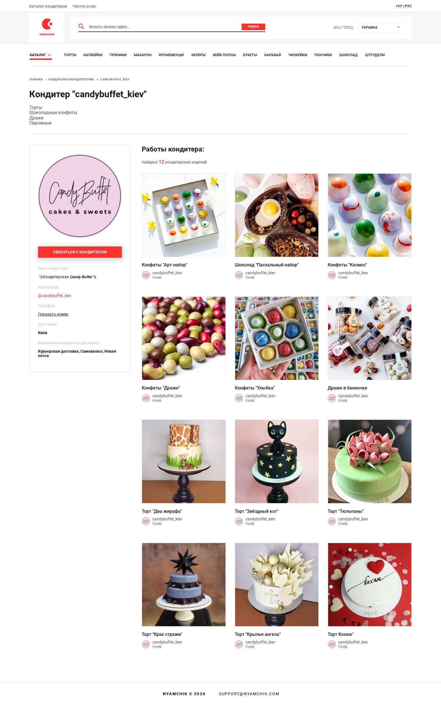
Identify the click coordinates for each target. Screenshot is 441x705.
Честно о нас (84, 6)
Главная (36, 79)
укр (399, 6)
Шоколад (348, 55)
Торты (70, 55)
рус (408, 6)
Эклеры (198, 55)
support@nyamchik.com (248, 694)
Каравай (272, 55)
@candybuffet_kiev (54, 295)
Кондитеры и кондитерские (71, 79)
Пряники (118, 55)
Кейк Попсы (224, 55)
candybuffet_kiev (114, 79)
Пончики (323, 55)
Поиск (253, 27)
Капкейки (93, 55)
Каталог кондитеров (48, 6)
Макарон (143, 55)
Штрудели (375, 55)
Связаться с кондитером (80, 252)
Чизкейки (297, 55)
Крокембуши (171, 55)
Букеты (250, 55)
